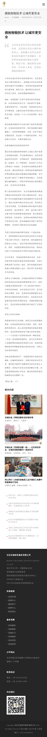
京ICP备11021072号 (28, 729)
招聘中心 (12, 608)
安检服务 (12, 629)
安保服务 (12, 625)
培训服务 (12, 637)
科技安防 (12, 640)
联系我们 (12, 612)
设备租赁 (12, 644)
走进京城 (12, 597)
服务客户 (12, 604)
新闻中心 (12, 600)
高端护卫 (12, 633)
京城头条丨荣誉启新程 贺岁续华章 (19, 418)
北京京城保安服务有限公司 (24, 725)
